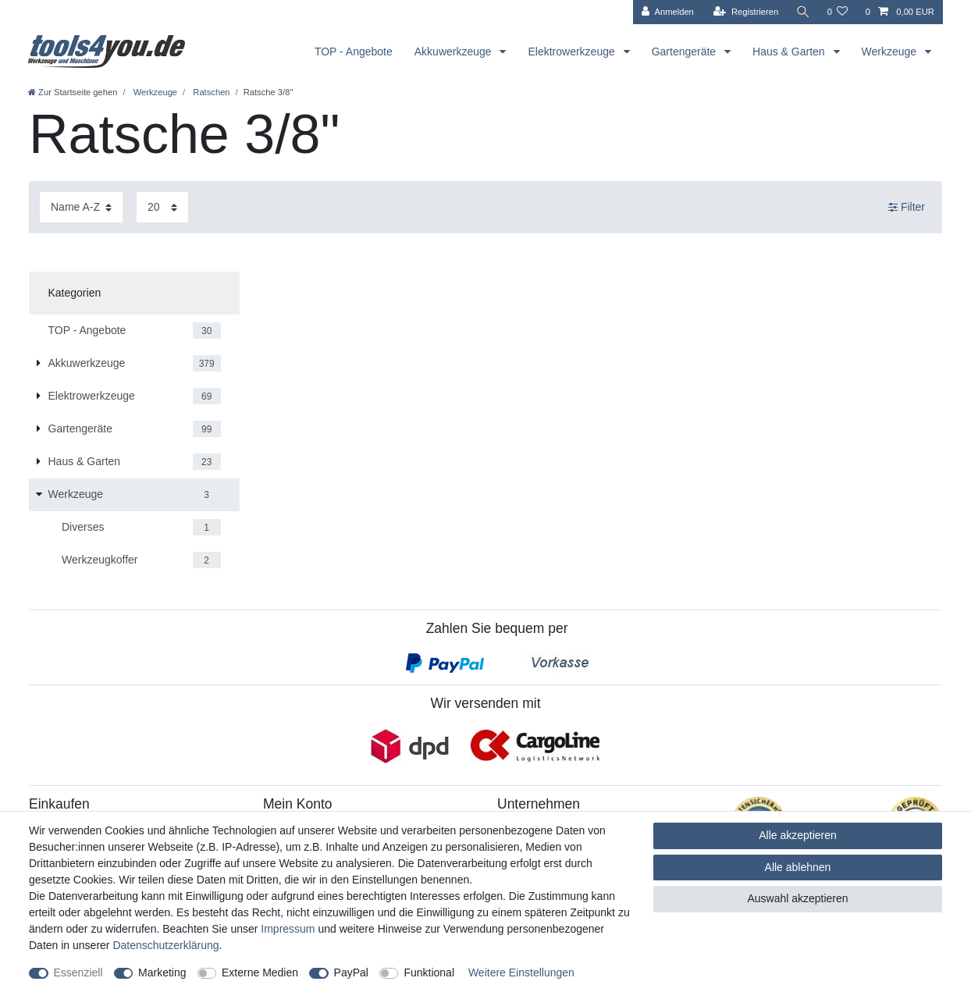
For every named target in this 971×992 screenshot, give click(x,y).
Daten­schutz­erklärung (165, 945)
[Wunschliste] (837, 12)
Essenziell (78, 972)
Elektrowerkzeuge (572, 51)
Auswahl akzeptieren (797, 898)
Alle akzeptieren (798, 835)
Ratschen (209, 92)
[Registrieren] (746, 12)
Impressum (288, 929)
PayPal (351, 972)
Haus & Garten (790, 51)
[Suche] (802, 12)
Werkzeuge (890, 51)
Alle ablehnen (798, 867)
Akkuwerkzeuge (454, 51)
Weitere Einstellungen (521, 972)
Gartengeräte (685, 51)
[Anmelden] (667, 12)
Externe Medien (260, 972)
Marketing (162, 972)
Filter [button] (906, 208)
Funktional (429, 972)
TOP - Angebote (354, 51)
